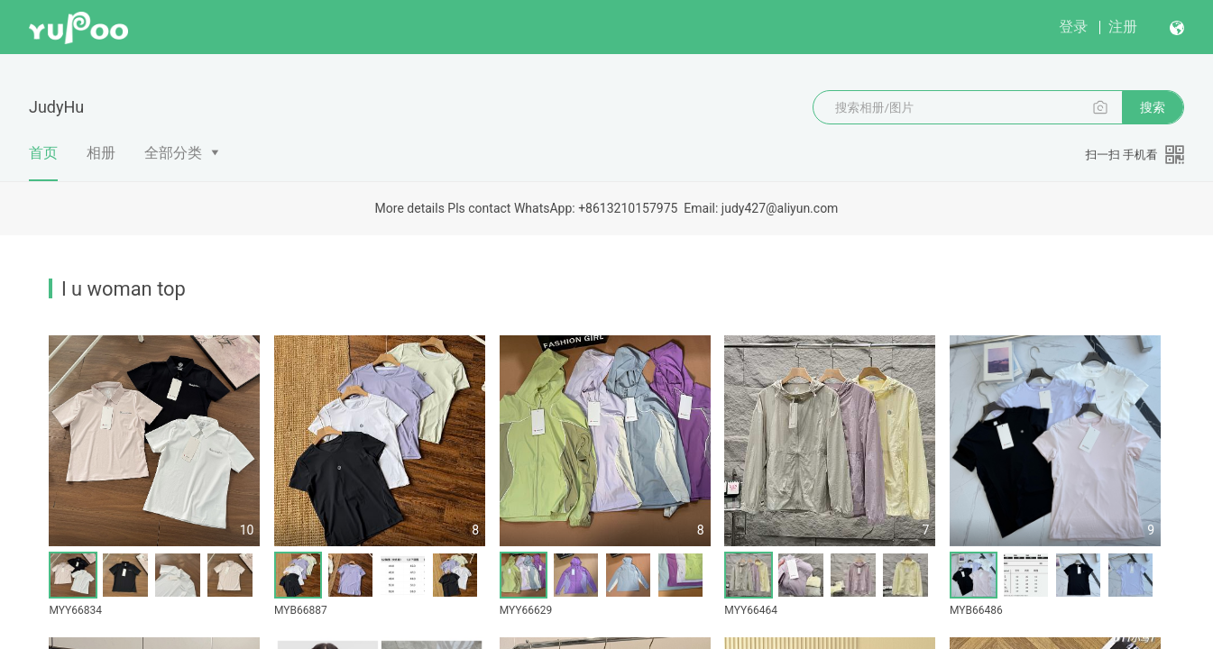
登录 (1073, 26)
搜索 (1152, 107)
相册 (101, 152)
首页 (43, 162)
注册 (1122, 26)
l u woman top (123, 289)
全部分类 (173, 152)
